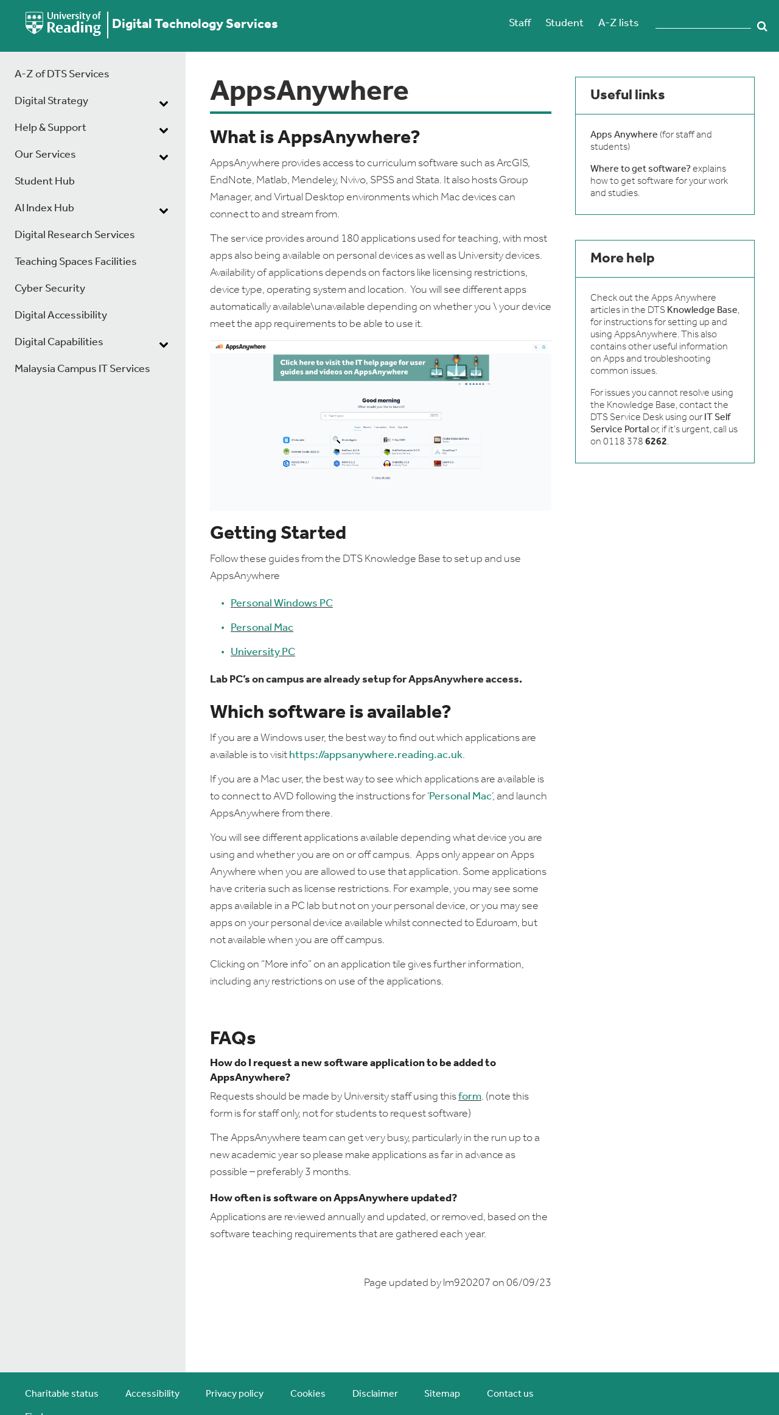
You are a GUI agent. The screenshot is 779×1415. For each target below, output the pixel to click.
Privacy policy (235, 1394)
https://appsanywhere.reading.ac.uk (376, 755)
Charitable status (62, 1394)
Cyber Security (50, 289)
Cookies (308, 1394)
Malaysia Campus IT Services (82, 369)
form (469, 1097)
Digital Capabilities (59, 342)
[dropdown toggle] (164, 103)
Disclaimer (375, 1394)
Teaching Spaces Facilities (76, 262)
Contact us (510, 1394)
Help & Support (50, 128)
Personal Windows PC (282, 603)
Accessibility (152, 1394)
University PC (263, 652)
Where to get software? (640, 169)
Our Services (45, 155)
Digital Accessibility (61, 315)
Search (762, 26)
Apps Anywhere (624, 135)
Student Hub (45, 182)
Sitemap (442, 1394)
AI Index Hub (44, 208)
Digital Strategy (51, 101)
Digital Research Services (75, 235)
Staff (520, 23)
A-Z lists (618, 23)
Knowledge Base (702, 310)
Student (564, 23)
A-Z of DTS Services (62, 74)
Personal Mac (262, 628)
